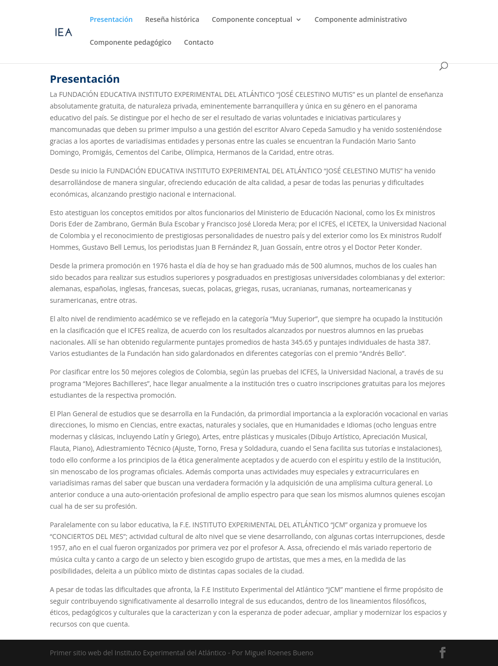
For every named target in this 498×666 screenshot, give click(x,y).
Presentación (110, 20)
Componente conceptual (252, 20)
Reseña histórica (172, 20)
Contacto (198, 43)
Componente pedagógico (130, 43)
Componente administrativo (361, 20)
